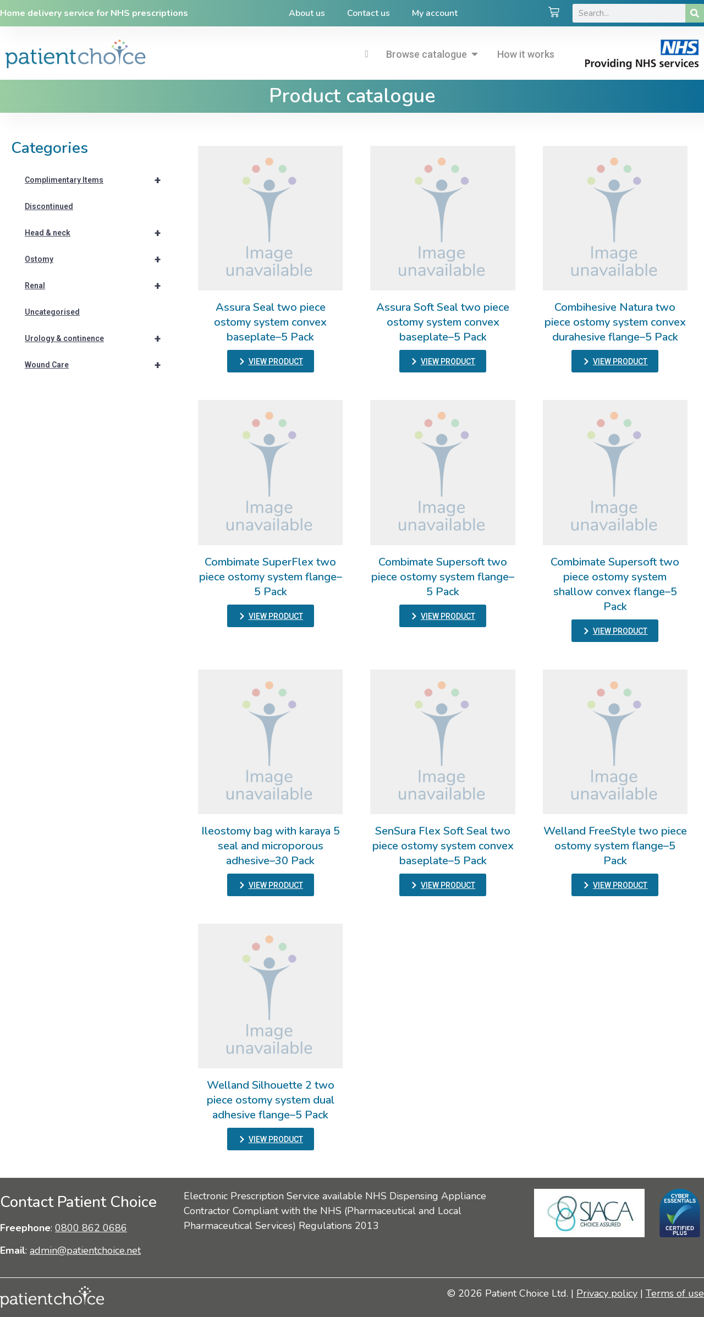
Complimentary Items (97, 180)
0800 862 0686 (91, 1227)
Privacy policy (606, 1293)
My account (435, 13)
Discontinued (49, 206)
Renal (97, 285)
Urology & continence (97, 338)
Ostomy (97, 259)
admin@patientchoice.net (85, 1250)
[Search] (694, 13)
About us (307, 13)
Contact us (368, 13)
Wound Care (97, 365)
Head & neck (97, 233)
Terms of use (675, 1293)
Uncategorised (52, 312)
